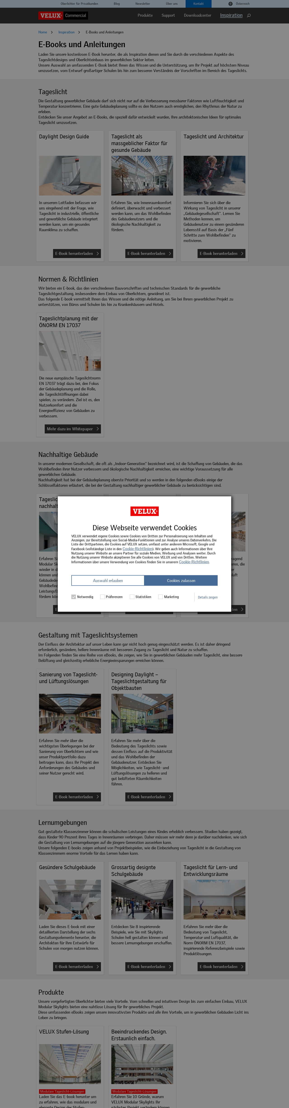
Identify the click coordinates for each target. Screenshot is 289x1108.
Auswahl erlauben (108, 580)
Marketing (168, 596)
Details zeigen (208, 597)
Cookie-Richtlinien (137, 548)
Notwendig (82, 596)
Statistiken (140, 596)
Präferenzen (111, 596)
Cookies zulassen (181, 580)
